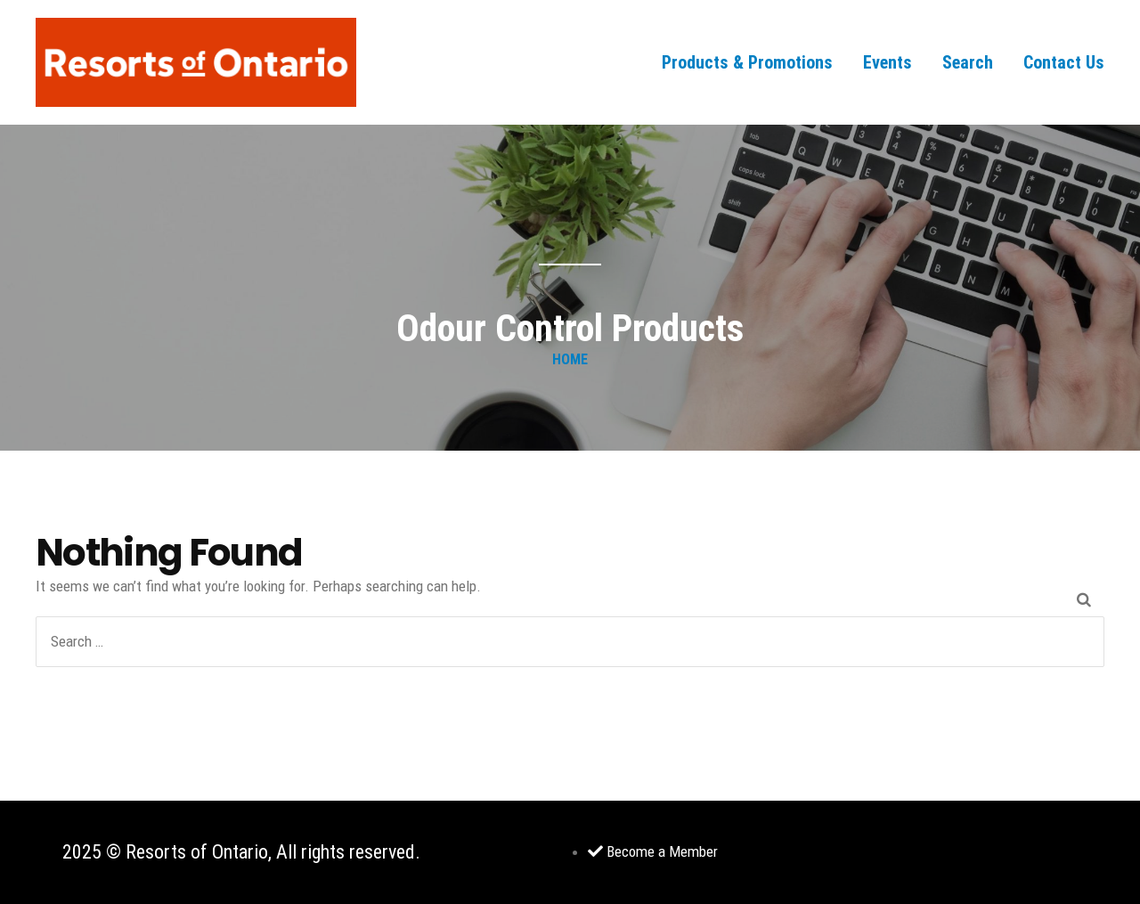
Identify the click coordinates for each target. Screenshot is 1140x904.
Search (967, 62)
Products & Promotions (747, 62)
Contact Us (1063, 62)
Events (887, 62)
